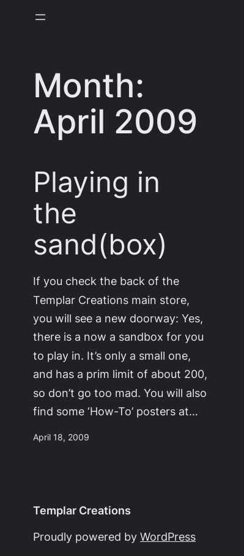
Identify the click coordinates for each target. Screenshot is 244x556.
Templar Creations (82, 510)
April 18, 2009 (61, 437)
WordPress (168, 536)
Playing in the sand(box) (100, 213)
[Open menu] (40, 17)
